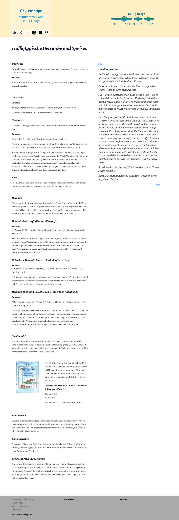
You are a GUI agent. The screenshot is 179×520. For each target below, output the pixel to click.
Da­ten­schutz (123, 499)
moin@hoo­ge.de (24, 515)
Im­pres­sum (69, 499)
